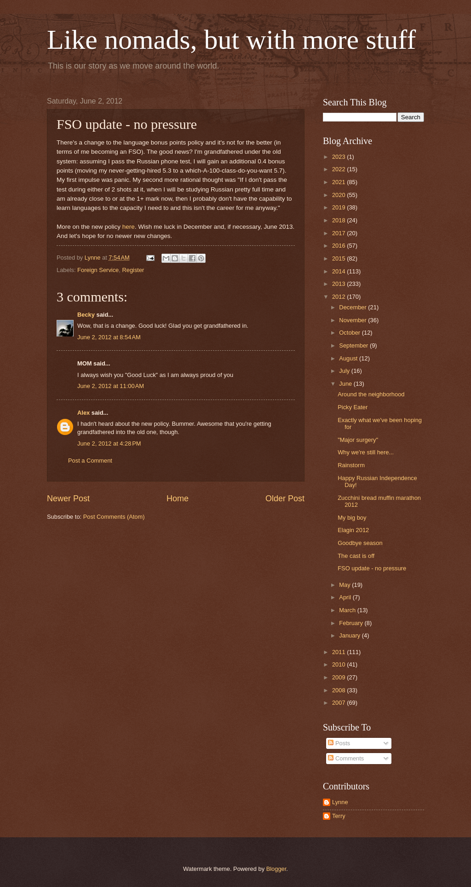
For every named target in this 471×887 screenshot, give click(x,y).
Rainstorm (351, 465)
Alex (83, 412)
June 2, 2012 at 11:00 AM (110, 386)
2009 (339, 677)
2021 (339, 182)
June (346, 383)
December (353, 307)
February (351, 623)
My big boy (352, 517)
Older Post (284, 498)
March (348, 610)
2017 (339, 233)
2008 (339, 690)
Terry (338, 815)
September (354, 345)
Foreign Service (98, 270)
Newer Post (68, 498)
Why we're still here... (366, 452)
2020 (339, 194)
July (345, 370)
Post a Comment (90, 460)
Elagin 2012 (353, 530)
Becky (86, 314)
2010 (339, 664)
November (353, 320)
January (350, 635)
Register (133, 270)
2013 (339, 283)
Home (178, 498)
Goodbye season (360, 542)
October (350, 332)
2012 (339, 296)
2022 (339, 169)
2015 (339, 258)
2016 (339, 245)
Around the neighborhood (371, 394)
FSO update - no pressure (372, 568)
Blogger (276, 868)
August (349, 358)
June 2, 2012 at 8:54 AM (109, 337)
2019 (339, 207)
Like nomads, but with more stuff (231, 39)
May (345, 584)
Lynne (340, 802)
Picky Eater (353, 407)
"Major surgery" (358, 439)
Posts (339, 743)
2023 (339, 156)
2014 (339, 271)
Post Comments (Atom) (114, 516)
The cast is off (356, 555)
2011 (339, 652)
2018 (339, 220)
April (345, 597)
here (128, 226)
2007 (339, 702)
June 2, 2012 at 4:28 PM (109, 443)
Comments (346, 758)
